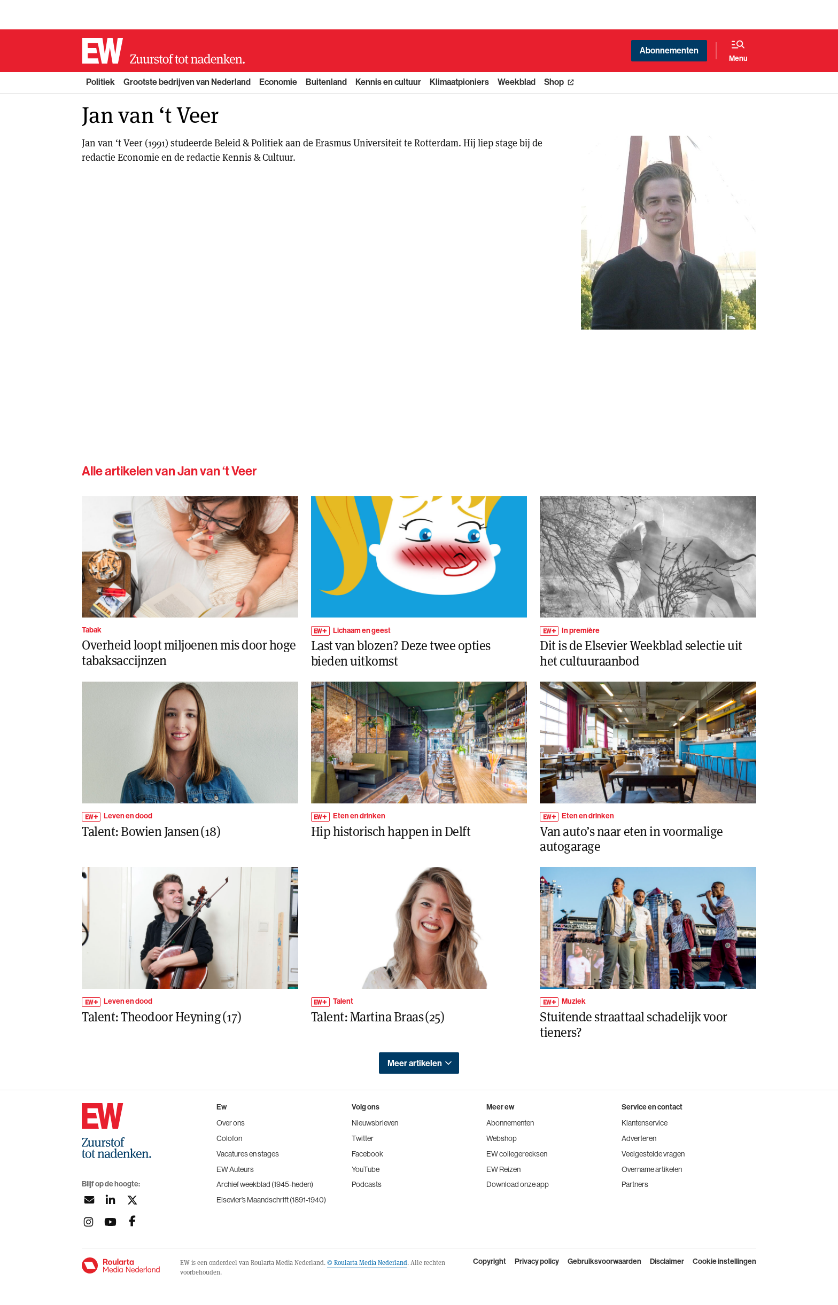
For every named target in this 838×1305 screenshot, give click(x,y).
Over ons (230, 1123)
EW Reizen (503, 1169)
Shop (554, 82)
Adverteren (639, 1138)
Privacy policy (537, 1261)
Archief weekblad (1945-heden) (264, 1184)
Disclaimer (667, 1261)
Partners (635, 1184)
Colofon (229, 1138)
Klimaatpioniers (459, 82)
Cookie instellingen (724, 1261)
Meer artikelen (414, 1063)
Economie (278, 82)
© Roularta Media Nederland (367, 1262)
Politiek (100, 82)
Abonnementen (669, 50)
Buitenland (326, 82)
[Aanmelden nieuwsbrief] (88, 1200)
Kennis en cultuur (388, 82)
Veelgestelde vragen (653, 1154)
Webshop (501, 1138)
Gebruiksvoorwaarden (604, 1261)
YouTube (365, 1169)
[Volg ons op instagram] (88, 1222)
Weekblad (517, 82)
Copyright (489, 1261)
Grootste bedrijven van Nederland (187, 82)
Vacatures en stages (247, 1154)
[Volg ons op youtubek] (110, 1222)
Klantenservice (645, 1123)
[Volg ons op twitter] (132, 1200)
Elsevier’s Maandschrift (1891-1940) (271, 1199)
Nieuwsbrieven (375, 1123)
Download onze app (517, 1184)
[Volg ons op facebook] (132, 1222)
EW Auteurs (235, 1169)
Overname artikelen (652, 1169)
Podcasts (367, 1184)
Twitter (363, 1138)
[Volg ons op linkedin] (110, 1200)
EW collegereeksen (516, 1154)
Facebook (367, 1154)
